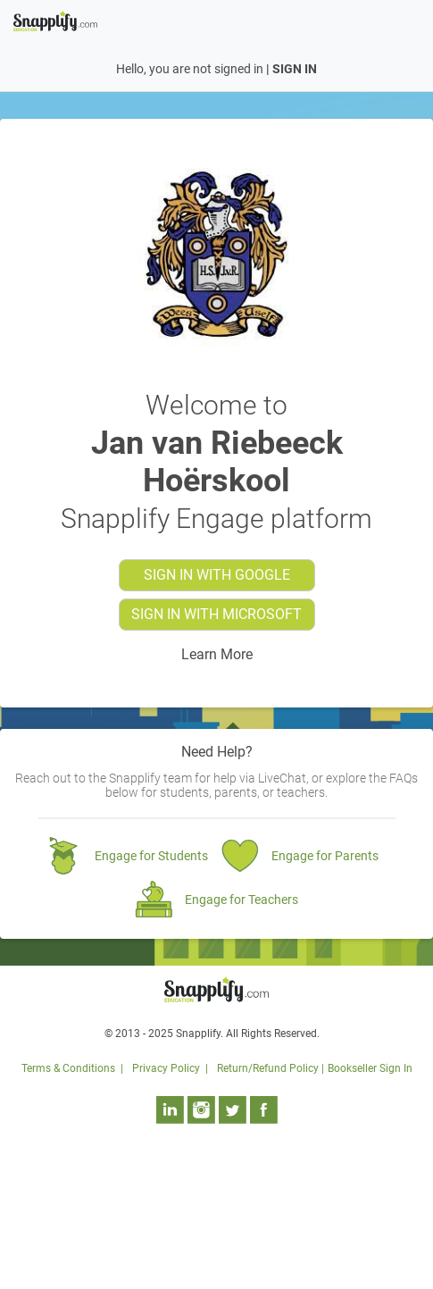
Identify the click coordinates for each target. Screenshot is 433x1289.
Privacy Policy (166, 1068)
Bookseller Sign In (370, 1068)
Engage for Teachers (241, 899)
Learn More (217, 654)
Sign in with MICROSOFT (216, 614)
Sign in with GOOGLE (217, 574)
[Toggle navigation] (409, 19)
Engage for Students (151, 856)
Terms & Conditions (68, 1068)
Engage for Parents (325, 856)
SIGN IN (294, 69)
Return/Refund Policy (268, 1068)
